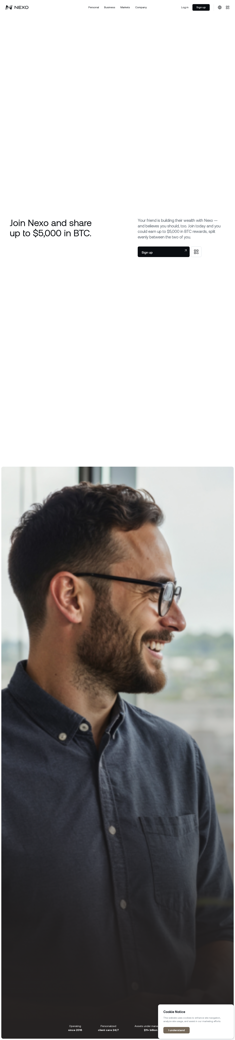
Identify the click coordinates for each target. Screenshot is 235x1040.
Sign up (201, 7)
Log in (184, 7)
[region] (196, 1021)
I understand (176, 1030)
